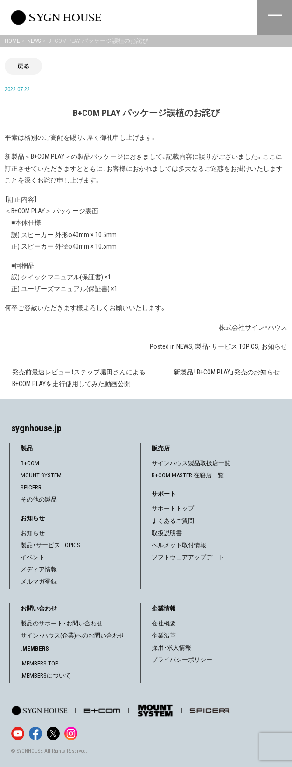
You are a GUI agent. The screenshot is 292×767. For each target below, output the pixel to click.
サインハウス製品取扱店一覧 (191, 463)
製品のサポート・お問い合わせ (62, 623)
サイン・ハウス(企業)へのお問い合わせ (73, 635)
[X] (53, 733)
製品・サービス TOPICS (226, 346)
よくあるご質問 (173, 520)
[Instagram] (70, 733)
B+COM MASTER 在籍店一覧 (188, 475)
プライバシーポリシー (182, 659)
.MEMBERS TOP (39, 663)
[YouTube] (17, 733)
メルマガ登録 (39, 581)
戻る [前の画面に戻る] (23, 65)
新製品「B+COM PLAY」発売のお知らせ (227, 372)
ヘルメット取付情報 (179, 545)
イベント (33, 557)
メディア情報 (39, 569)
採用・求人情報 (171, 647)
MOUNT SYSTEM (41, 475)
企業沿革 (164, 635)
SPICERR (31, 487)
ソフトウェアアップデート (188, 557)
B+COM (30, 463)
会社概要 (164, 623)
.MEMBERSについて (46, 675)
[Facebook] (35, 733)
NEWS (184, 346)
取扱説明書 (167, 532)
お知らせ (274, 346)
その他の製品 (39, 499)
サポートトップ (173, 508)
